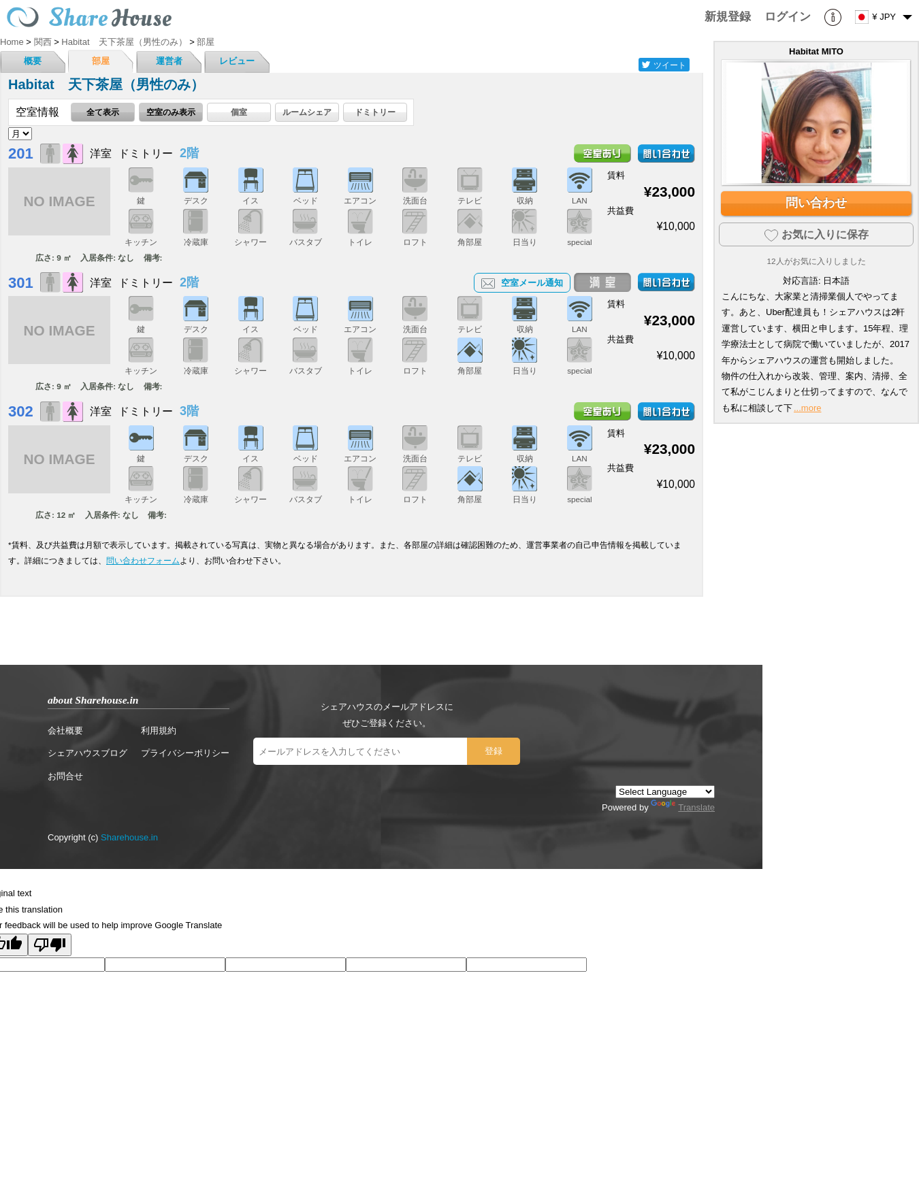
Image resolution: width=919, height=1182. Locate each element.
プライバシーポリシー (185, 753)
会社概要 (65, 730)
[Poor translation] (49, 945)
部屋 (101, 61)
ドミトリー (375, 112)
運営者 (169, 61)
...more (807, 408)
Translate (683, 807)
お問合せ (65, 776)
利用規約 (158, 730)
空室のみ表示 (170, 112)
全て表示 (102, 112)
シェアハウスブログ (87, 753)
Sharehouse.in (129, 837)
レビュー (237, 61)
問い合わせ (816, 203)
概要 (33, 61)
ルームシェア (307, 112)
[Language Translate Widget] (665, 791)
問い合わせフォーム (143, 560)
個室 (239, 112)
